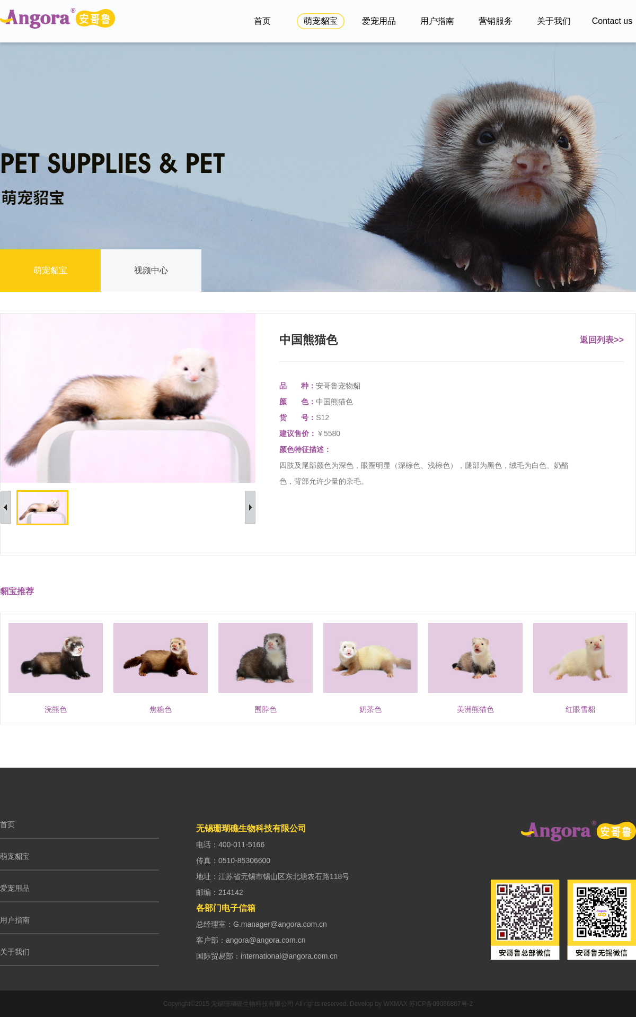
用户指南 (437, 20)
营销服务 (496, 20)
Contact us (612, 20)
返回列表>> (602, 339)
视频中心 (151, 270)
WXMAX (395, 1003)
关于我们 (554, 20)
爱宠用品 (379, 20)
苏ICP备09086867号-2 (441, 1003)
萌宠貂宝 (321, 20)
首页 (262, 20)
